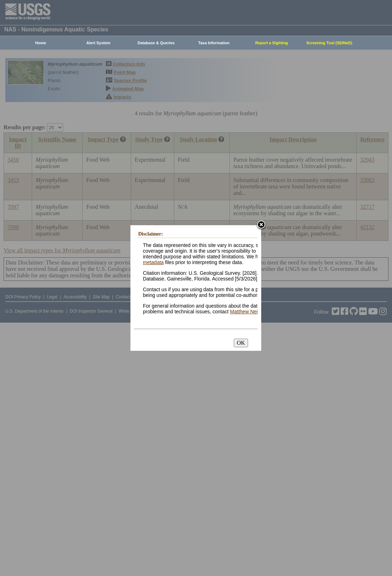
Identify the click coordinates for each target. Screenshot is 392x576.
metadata (153, 262)
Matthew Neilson (248, 311)
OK (241, 343)
